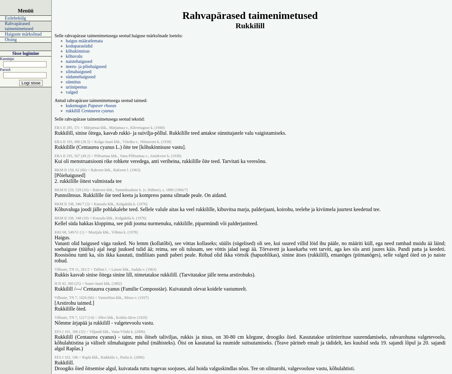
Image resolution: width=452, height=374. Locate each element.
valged (72, 92)
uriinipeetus (76, 87)
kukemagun (91, 105)
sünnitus (73, 82)
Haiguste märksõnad (23, 34)
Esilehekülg (15, 18)
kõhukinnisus (78, 51)
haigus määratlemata (84, 40)
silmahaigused (78, 71)
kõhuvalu (74, 56)
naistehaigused (79, 61)
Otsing (11, 39)
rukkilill (90, 110)
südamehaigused (81, 76)
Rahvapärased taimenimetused (19, 26)
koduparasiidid (79, 46)
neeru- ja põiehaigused (86, 66)
